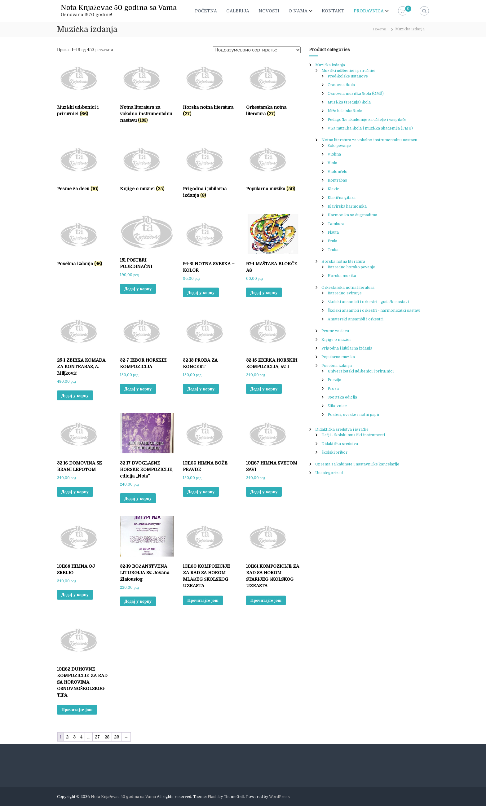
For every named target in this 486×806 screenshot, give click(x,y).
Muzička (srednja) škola (349, 102)
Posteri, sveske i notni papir (354, 414)
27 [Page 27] (97, 736)
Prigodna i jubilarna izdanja (346, 348)
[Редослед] (257, 49)
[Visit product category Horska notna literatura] (209, 89)
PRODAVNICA (369, 10)
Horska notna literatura (343, 261)
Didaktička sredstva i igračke (342, 429)
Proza (333, 388)
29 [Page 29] (116, 736)
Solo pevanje (339, 145)
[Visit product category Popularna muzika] (273, 166)
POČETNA (206, 10)
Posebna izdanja (336, 365)
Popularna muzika (338, 357)
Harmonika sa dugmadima (352, 215)
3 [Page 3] (74, 736)
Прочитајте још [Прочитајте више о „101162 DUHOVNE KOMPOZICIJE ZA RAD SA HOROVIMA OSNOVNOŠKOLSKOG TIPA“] (77, 709)
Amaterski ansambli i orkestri (355, 319)
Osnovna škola (341, 85)
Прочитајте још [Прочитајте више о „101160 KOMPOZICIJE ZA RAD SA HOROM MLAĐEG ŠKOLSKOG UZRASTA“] (203, 600)
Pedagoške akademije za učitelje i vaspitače (367, 119)
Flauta (333, 232)
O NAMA (298, 10)
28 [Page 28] (106, 736)
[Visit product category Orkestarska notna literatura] (273, 89)
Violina (334, 154)
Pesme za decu (335, 331)
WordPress (279, 797)
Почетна (380, 29)
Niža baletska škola (345, 111)
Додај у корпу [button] (138, 288)
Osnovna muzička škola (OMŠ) (356, 93)
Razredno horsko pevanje (351, 267)
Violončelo (337, 172)
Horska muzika (342, 276)
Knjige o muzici (336, 339)
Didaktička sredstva (339, 444)
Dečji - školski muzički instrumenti (353, 435)
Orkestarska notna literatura (347, 287)
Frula (332, 241)
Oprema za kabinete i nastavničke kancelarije (357, 464)
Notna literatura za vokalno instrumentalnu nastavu (369, 140)
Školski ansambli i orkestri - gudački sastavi (368, 302)
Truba (333, 250)
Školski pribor (334, 452)
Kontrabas (337, 180)
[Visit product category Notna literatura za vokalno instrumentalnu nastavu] (147, 92)
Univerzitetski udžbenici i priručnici (361, 371)
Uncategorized (329, 473)
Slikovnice (337, 406)
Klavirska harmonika (347, 206)
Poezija (334, 380)
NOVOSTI (268, 10)
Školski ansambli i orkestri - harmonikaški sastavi (374, 310)
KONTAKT (333, 10)
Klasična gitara (341, 198)
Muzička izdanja (330, 65)
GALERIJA (237, 10)
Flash (213, 797)
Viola (332, 163)
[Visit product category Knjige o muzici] (147, 166)
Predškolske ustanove (348, 76)
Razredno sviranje (345, 293)
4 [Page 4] (81, 736)
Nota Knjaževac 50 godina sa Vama (119, 7)
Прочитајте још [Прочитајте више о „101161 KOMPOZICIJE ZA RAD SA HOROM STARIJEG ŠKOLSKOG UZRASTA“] (266, 600)
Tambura (336, 224)
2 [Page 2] (67, 736)
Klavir (333, 189)
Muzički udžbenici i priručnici (348, 70)
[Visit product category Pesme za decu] (84, 166)
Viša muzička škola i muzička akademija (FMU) (370, 128)
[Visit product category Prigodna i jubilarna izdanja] (209, 170)
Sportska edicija (342, 397)
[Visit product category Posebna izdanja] (84, 241)
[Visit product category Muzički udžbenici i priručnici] (84, 89)
